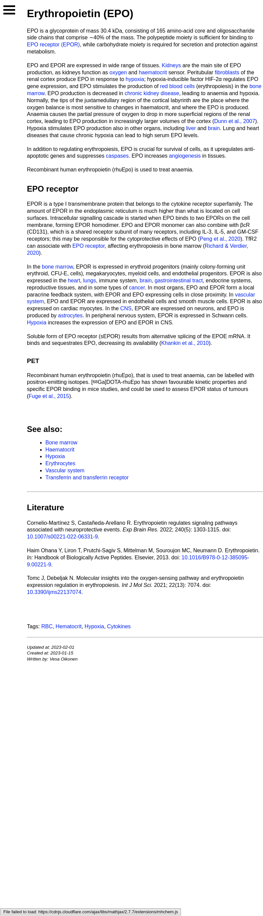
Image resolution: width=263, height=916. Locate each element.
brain (214, 128)
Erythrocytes (60, 463)
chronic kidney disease (152, 93)
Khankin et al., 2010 (185, 343)
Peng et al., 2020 (220, 239)
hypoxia (135, 79)
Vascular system (64, 470)
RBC (47, 626)
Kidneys (171, 65)
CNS (126, 308)
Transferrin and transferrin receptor (87, 477)
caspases (117, 156)
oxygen (118, 72)
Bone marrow (61, 442)
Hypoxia (36, 322)
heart (74, 280)
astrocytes (70, 315)
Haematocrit (59, 449)
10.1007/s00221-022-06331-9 (62, 537)
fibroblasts (227, 72)
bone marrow (57, 267)
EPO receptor (52, 188)
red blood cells (177, 86)
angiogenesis (184, 156)
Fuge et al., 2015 (49, 396)
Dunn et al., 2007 (234, 121)
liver (191, 128)
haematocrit (153, 72)
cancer (137, 287)
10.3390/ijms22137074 (54, 592)
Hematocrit (68, 626)
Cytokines (118, 626)
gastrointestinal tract (179, 280)
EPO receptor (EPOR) (53, 44)
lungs (89, 280)
